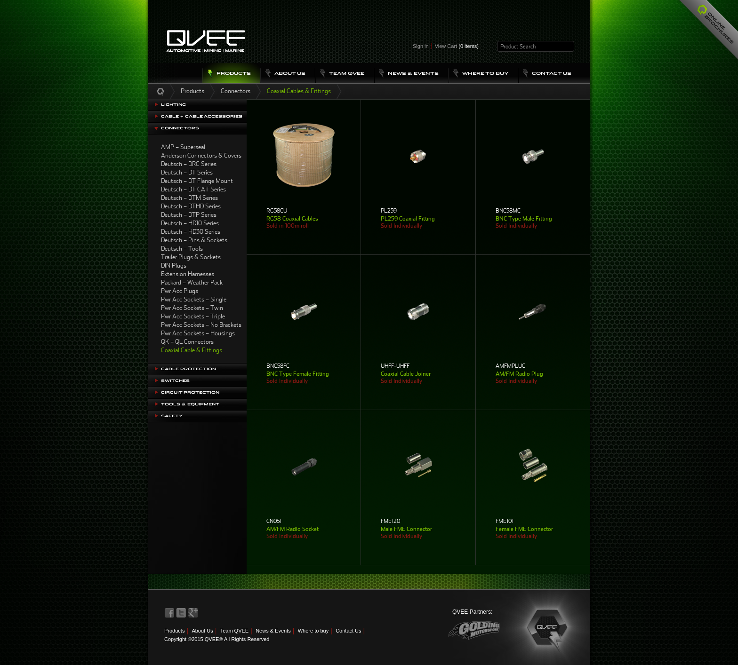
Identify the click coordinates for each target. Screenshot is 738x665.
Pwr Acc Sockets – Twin (192, 307)
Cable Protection (188, 369)
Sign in (421, 46)
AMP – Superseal (183, 146)
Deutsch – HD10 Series (190, 223)
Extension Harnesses (187, 273)
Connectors (235, 91)
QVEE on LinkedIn (193, 613)
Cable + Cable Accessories (201, 116)
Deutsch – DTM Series (189, 197)
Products (192, 91)
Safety (172, 416)
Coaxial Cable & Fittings (191, 350)
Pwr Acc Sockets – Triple (193, 316)
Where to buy (313, 630)
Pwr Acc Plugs (179, 290)
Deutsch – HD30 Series (190, 231)
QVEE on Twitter (181, 613)
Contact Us (348, 630)
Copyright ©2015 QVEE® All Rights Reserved (216, 639)
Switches (175, 380)
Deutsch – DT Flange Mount (197, 180)
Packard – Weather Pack (192, 282)
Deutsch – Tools (182, 248)
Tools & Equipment (190, 404)
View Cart (457, 46)
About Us (202, 630)
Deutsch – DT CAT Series (193, 189)
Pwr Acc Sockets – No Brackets (201, 324)
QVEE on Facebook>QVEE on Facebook (169, 613)
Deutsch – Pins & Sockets (194, 240)
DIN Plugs (173, 265)
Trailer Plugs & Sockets (191, 257)
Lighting (173, 104)
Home (160, 91)
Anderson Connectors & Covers (201, 155)
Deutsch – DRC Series (189, 163)
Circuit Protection (190, 392)
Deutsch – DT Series (187, 172)
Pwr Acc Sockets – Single (193, 299)
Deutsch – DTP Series (189, 214)
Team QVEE (234, 630)
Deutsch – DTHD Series (191, 206)
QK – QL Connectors (187, 341)
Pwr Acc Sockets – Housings (198, 333)
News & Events (273, 630)
